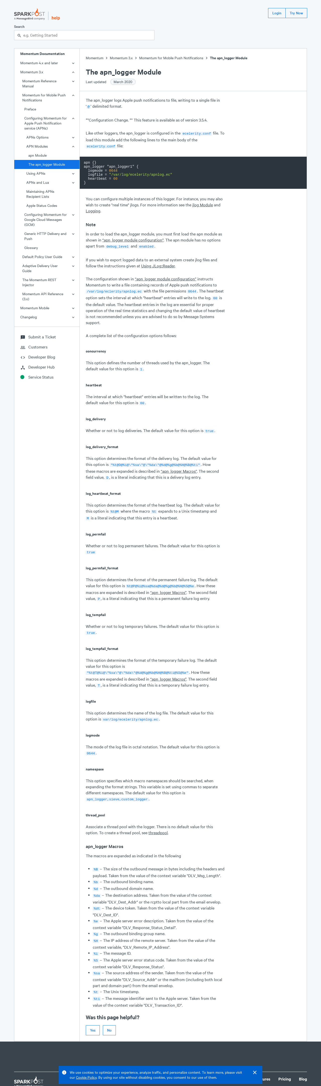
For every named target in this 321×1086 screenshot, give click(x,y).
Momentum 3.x (31, 72)
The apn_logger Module (46, 164)
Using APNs (35, 173)
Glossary (31, 247)
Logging (93, 209)
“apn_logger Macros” (179, 466)
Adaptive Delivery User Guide (40, 268)
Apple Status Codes (41, 205)
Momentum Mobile (34, 308)
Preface (30, 109)
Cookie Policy (86, 1077)
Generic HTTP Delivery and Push (45, 236)
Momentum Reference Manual (39, 83)
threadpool (158, 821)
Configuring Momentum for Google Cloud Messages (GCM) (45, 219)
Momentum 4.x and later (39, 63)
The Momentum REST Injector (39, 282)
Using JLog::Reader (158, 263)
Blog (303, 1061)
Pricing (284, 1061)
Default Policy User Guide (42, 256)
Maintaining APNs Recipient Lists (40, 194)
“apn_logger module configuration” (133, 238)
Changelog (28, 317)
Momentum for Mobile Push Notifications (44, 97)
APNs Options (37, 137)
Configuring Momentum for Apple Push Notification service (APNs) (45, 123)
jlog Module (202, 203)
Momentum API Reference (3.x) (42, 296)
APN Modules (37, 146)
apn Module (37, 155)
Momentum (94, 57)
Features (262, 1061)
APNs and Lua (37, 182)
